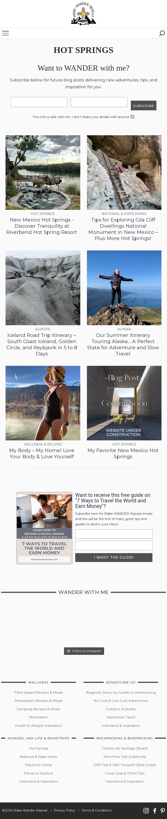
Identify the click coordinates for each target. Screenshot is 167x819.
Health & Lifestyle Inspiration (38, 725)
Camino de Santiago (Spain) (125, 748)
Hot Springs (38, 748)
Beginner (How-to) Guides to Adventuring (121, 692)
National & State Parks (38, 757)
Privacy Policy (64, 810)
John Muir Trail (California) (124, 757)
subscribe (143, 105)
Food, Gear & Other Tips (124, 773)
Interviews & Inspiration (120, 725)
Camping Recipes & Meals (38, 709)
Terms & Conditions (96, 810)
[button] (83, 13)
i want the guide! (114, 557)
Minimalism (38, 717)
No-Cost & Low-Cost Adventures (121, 701)
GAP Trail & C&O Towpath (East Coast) (125, 765)
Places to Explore (38, 773)
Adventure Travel (121, 717)
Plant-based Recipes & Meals (38, 692)
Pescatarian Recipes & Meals (38, 701)
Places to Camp (38, 765)
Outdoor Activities (121, 709)
